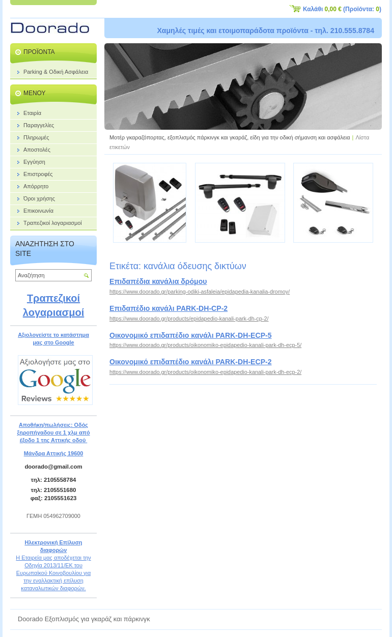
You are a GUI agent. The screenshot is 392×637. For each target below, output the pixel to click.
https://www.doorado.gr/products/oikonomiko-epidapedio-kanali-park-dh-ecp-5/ (205, 345)
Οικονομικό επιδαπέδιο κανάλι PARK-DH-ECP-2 (190, 362)
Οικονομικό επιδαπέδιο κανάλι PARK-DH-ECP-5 (190, 335)
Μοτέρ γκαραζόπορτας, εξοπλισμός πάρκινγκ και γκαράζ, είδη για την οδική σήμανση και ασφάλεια (229, 137)
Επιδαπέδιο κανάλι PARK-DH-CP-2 (168, 308)
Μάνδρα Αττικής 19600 (53, 453)
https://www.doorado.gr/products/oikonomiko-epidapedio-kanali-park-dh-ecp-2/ (205, 372)
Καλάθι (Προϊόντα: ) (342, 9)
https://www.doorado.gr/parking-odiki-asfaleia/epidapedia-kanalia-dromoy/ (199, 291)
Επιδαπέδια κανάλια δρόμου (158, 281)
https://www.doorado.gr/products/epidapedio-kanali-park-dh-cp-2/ (189, 318)
